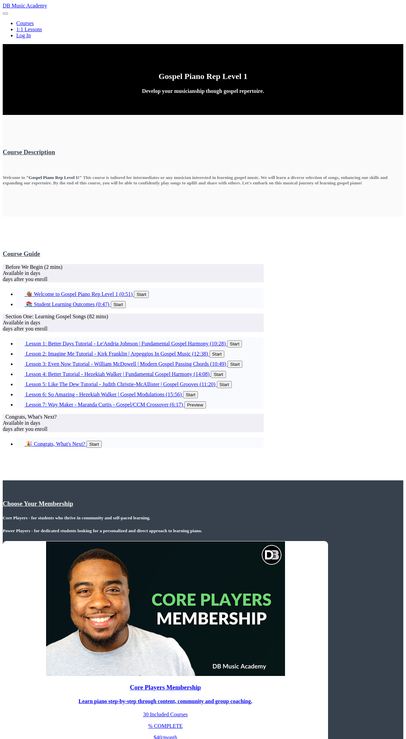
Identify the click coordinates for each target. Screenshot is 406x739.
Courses (25, 23)
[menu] (203, 29)
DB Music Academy (25, 5)
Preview (195, 404)
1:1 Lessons (29, 29)
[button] (5, 14)
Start (141, 294)
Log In (23, 35)
